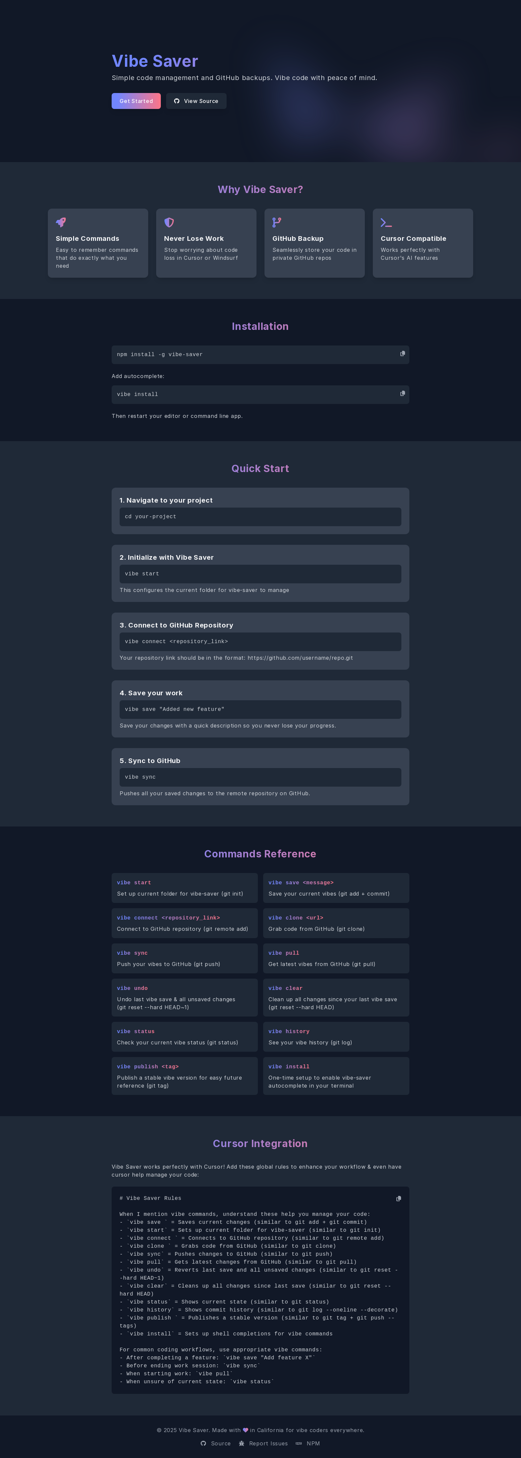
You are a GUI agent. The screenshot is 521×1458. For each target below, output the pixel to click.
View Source (196, 101)
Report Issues (263, 1443)
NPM (308, 1443)
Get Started (136, 101)
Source (216, 1443)
